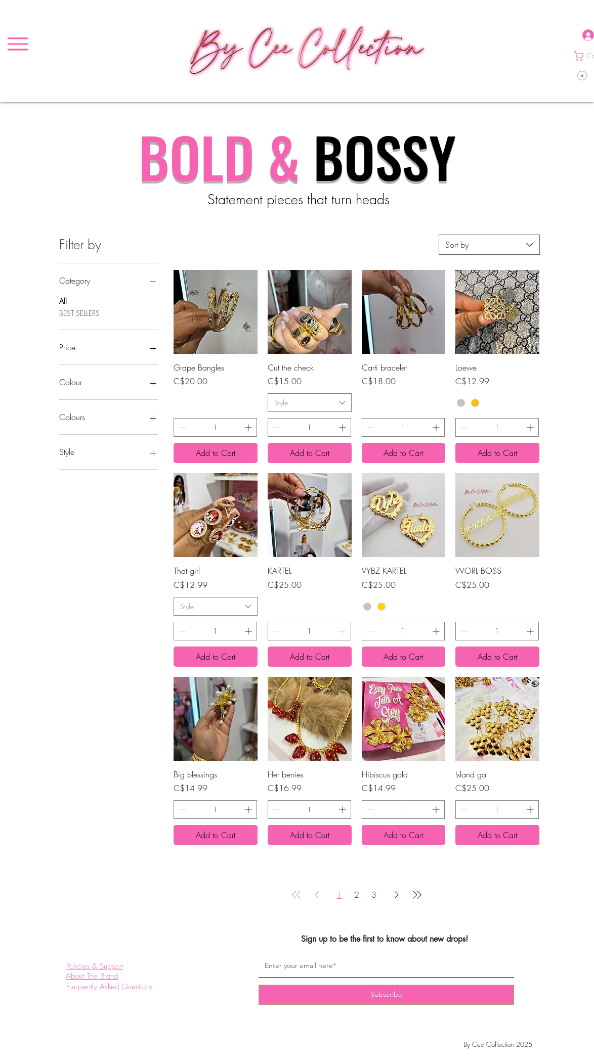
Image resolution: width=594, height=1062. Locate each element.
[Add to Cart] (216, 453)
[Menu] (17, 44)
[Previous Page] (317, 895)
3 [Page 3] (373, 894)
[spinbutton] (215, 427)
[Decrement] (181, 427)
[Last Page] (417, 895)
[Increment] (249, 427)
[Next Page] (397, 895)
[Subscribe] (386, 995)
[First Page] (296, 895)
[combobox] (489, 245)
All (63, 300)
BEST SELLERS (79, 312)
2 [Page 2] (356, 894)
